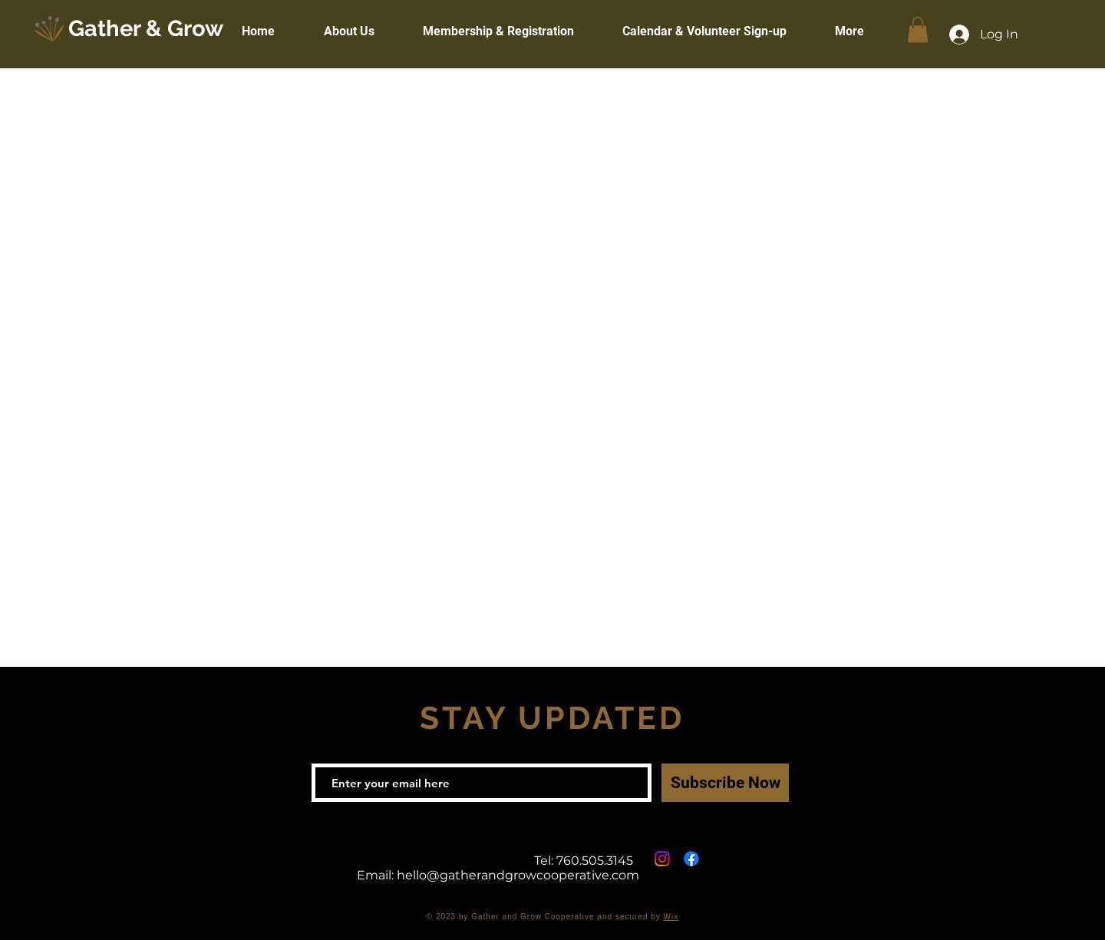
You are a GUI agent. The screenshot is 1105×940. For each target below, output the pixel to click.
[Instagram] (662, 859)
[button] (918, 29)
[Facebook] (691, 859)
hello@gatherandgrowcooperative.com (518, 875)
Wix (671, 916)
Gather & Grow (145, 28)
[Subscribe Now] (725, 783)
